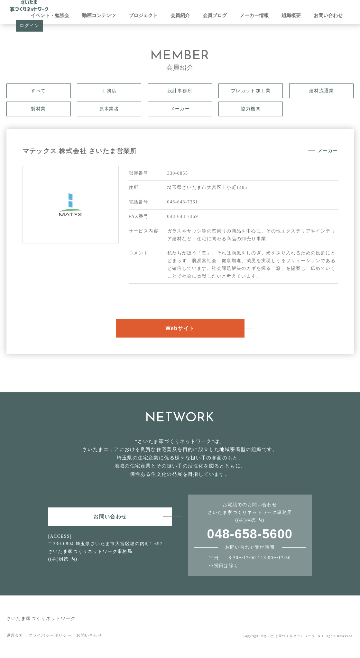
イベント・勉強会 (50, 15)
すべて (38, 90)
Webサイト (180, 328)
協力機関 (251, 108)
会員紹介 (180, 15)
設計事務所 (180, 90)
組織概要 (291, 15)
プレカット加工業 (251, 90)
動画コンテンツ (99, 15)
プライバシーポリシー (49, 635)
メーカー (180, 108)
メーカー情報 (254, 15)
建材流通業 (321, 90)
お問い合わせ (328, 15)
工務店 (109, 90)
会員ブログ (215, 15)
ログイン (30, 25)
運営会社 (15, 635)
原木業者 (109, 108)
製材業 (38, 108)
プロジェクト (143, 15)
